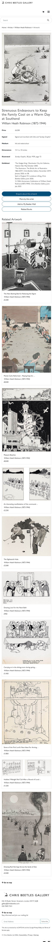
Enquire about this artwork (26, 193)
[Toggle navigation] (48, 12)
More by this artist (26, 198)
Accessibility (23, 935)
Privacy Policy (38, 927)
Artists (10, 27)
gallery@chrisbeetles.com (10, 903)
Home (4, 27)
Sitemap (36, 935)
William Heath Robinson (23, 27)
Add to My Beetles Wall (27, 204)
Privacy (30, 935)
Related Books (26, 209)
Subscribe (44, 921)
